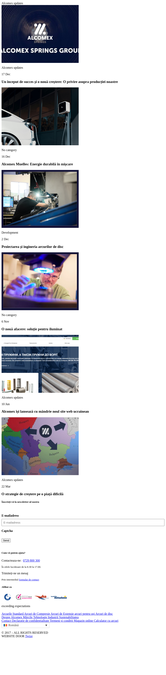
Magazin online (84, 620)
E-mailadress (10, 515)
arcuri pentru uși (85, 613)
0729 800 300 (31, 560)
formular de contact (29, 579)
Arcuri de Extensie (63, 613)
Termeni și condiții (62, 620)
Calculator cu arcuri (106, 620)
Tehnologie (40, 617)
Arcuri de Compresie (37, 613)
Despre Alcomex (12, 617)
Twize (29, 636)
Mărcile (28, 617)
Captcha (7, 530)
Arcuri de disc (104, 613)
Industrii (53, 617)
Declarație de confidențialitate (31, 620)
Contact (7, 620)
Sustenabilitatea (69, 617)
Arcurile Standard (13, 613)
